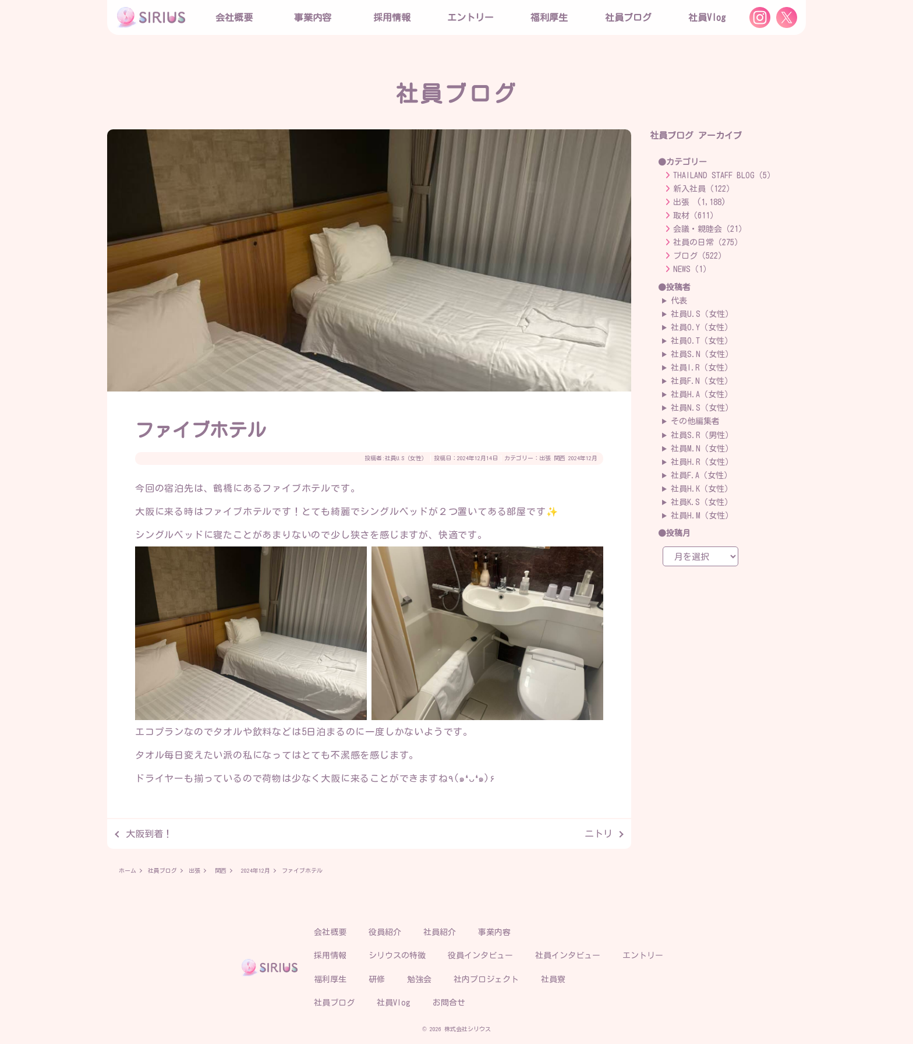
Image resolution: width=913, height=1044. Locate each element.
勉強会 (419, 979)
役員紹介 (385, 932)
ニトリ (599, 833)
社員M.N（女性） (702, 449)
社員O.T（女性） (701, 341)
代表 (679, 301)
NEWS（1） (692, 269)
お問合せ (449, 1003)
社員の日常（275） (707, 242)
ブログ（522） (699, 256)
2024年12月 (582, 458)
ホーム (127, 870)
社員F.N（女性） (701, 381)
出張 (545, 458)
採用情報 (330, 955)
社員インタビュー (567, 955)
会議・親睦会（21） (709, 229)
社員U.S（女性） (406, 458)
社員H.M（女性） (702, 516)
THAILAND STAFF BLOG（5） (724, 175)
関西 (559, 458)
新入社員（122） (703, 189)
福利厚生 (330, 979)
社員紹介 (439, 932)
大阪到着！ (149, 833)
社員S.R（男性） (702, 435)
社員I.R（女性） (701, 368)
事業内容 (312, 17)
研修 (377, 979)
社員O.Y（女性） (701, 327)
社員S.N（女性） (702, 354)
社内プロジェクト (486, 979)
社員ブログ (628, 17)
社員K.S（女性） (701, 502)
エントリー (470, 17)
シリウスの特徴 (397, 955)
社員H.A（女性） (701, 394)
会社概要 (330, 932)
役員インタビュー (480, 955)
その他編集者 (695, 421)
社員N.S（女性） (702, 408)
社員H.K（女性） (701, 489)
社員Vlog (707, 17)
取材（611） (695, 215)
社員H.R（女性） (702, 462)
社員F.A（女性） (701, 475)
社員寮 (553, 979)
